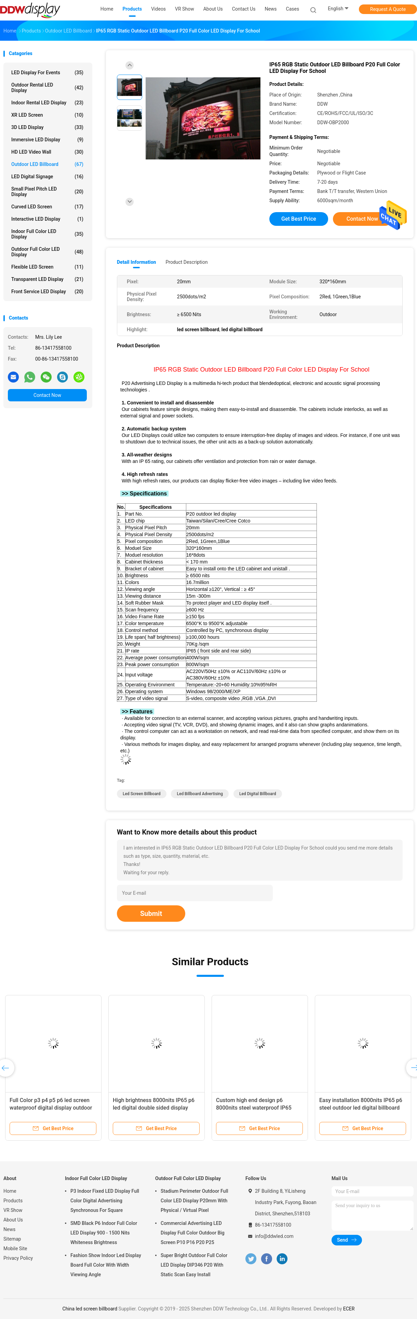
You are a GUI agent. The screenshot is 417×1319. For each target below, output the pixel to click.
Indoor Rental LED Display (47, 102)
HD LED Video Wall (47, 151)
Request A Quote (388, 9)
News (9, 1229)
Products (13, 1200)
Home (9, 1191)
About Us (13, 1220)
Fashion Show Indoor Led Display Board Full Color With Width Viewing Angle (105, 1265)
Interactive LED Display (47, 219)
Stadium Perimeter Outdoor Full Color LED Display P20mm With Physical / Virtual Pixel (194, 1200)
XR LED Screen (47, 115)
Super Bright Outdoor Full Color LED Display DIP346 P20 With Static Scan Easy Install (194, 1265)
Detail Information (136, 262)
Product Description (186, 262)
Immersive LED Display (47, 139)
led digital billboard (257, 793)
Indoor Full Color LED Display (47, 234)
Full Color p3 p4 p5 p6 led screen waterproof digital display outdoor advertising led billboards (51, 1107)
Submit (151, 913)
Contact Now (47, 395)
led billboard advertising (200, 793)
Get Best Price (298, 219)
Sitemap (12, 1239)
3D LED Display (47, 127)
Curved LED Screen (47, 206)
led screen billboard (142, 793)
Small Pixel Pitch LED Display (47, 191)
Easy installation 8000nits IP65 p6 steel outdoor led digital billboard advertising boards (360, 1107)
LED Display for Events (47, 72)
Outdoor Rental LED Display (47, 87)
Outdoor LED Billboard (47, 164)
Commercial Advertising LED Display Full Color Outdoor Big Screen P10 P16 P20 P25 (193, 1232)
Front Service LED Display (47, 291)
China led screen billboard (90, 1308)
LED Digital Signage (47, 176)
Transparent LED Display (47, 279)
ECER (349, 1308)
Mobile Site (15, 1248)
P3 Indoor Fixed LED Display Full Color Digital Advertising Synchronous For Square (104, 1200)
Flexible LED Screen (47, 266)
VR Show (13, 1210)
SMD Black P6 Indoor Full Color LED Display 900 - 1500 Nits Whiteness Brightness (103, 1232)
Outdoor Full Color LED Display (47, 251)
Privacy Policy (18, 1258)
